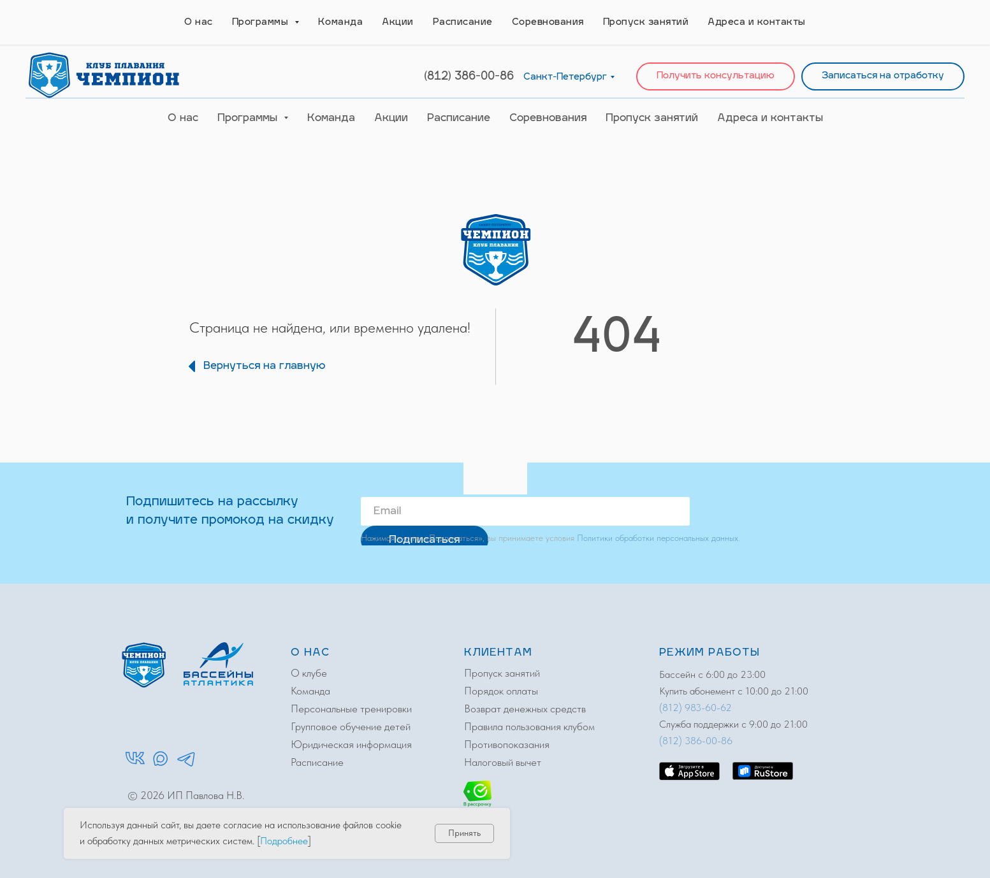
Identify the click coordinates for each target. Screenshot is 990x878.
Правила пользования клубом (529, 726)
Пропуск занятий (652, 118)
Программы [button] (248, 118)
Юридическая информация (351, 744)
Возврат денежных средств (525, 708)
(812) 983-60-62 (695, 708)
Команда (331, 118)
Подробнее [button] (284, 841)
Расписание (458, 118)
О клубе (309, 672)
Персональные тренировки (351, 708)
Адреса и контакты (770, 118)
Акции (391, 118)
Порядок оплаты (501, 690)
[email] (525, 511)
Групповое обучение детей (351, 726)
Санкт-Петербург (565, 77)
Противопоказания (507, 744)
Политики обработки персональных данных (657, 538)
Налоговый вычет (502, 762)
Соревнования (547, 118)
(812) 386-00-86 (469, 77)
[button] (715, 76)
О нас (183, 118)
